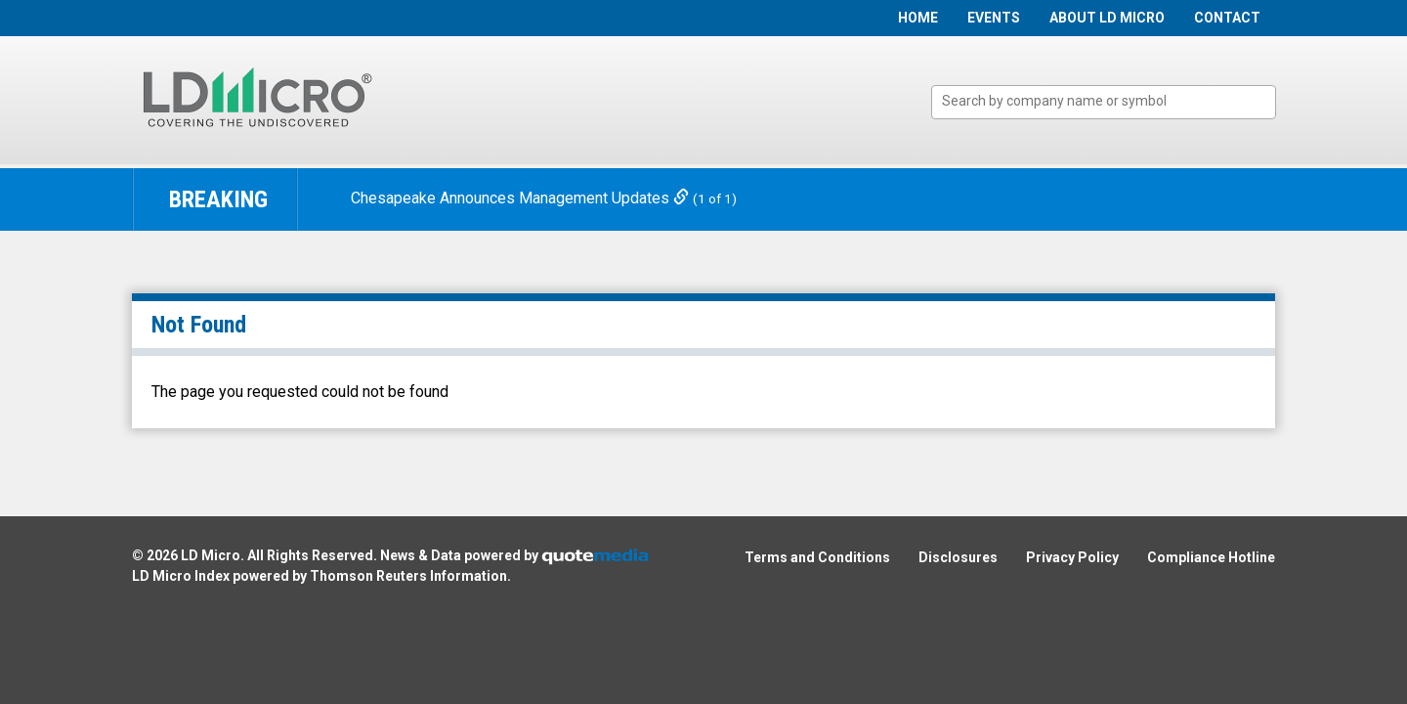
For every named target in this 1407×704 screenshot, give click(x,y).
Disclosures (958, 557)
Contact (1227, 17)
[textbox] (1113, 101)
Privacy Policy (1072, 557)
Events (993, 17)
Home (918, 17)
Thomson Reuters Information (408, 576)
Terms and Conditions (817, 557)
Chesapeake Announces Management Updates (522, 198)
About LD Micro (1107, 17)
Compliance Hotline (1211, 557)
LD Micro (210, 555)
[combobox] (1103, 102)
